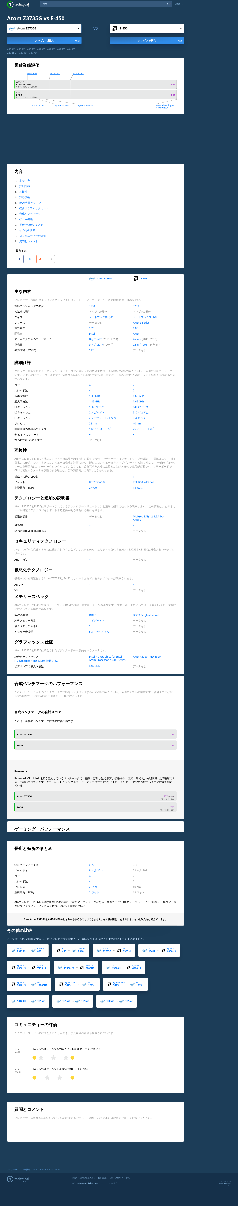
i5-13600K (55, 73)
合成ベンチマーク (30, 213)
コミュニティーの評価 (32, 235)
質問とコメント (28, 241)
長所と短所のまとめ (31, 224)
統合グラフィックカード (34, 208)
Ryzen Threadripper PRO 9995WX (165, 106)
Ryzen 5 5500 (38, 105)
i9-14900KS (78, 73)
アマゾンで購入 (57, 40)
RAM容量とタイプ (30, 202)
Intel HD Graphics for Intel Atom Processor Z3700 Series (107, 656)
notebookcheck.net (89, 1183)
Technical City (18, 4)
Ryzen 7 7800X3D (86, 105)
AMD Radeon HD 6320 (147, 654)
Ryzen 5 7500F (62, 105)
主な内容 (24, 180)
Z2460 (20, 48)
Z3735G (12, 52)
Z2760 (71, 48)
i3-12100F (32, 73)
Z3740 (23, 52)
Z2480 (31, 48)
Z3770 (33, 52)
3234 (92, 304)
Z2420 (11, 48)
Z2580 (61, 48)
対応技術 (24, 197)
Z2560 (51, 48)
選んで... (78, 28)
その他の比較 (27, 230)
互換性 (23, 191)
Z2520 (41, 48)
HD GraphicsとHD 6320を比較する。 (37, 658)
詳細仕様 (24, 186)
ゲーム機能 (26, 219)
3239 (136, 304)
